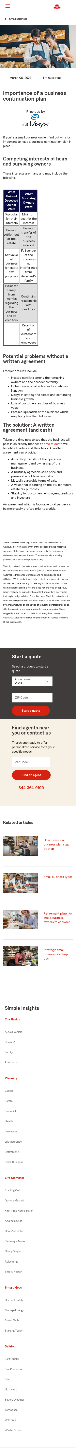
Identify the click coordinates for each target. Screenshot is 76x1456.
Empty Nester (13, 1271)
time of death (53, 444)
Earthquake (12, 1359)
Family (9, 1052)
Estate (9, 1101)
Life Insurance (13, 1141)
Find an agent (31, 775)
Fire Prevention (14, 1369)
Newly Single (12, 1251)
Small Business (14, 1162)
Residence (11, 1062)
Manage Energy (14, 1310)
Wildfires (10, 1420)
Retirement (12, 1152)
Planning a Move (15, 1241)
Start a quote (31, 710)
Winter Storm (13, 1430)
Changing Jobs (14, 1231)
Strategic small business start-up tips (56, 954)
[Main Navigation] (7, 6)
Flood (8, 1379)
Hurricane (11, 1389)
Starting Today (13, 1330)
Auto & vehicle (13, 1032)
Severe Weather (14, 1399)
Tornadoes (11, 1410)
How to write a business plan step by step (56, 844)
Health (9, 1121)
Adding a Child (13, 1221)
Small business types (58, 876)
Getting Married (14, 1200)
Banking (10, 1042)
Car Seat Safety (14, 1300)
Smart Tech (12, 1320)
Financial (10, 1111)
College (9, 1090)
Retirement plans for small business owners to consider (58, 918)
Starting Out (12, 1190)
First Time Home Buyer (19, 1210)
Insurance (11, 1131)
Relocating (11, 1261)
